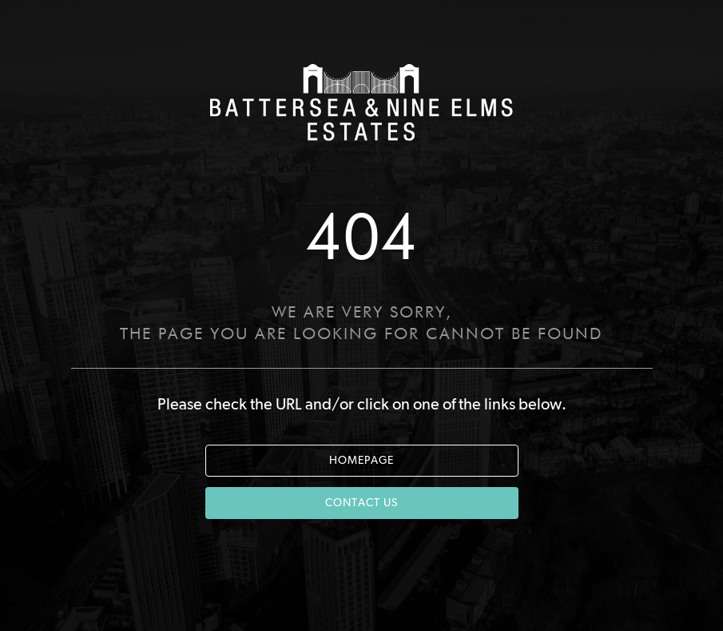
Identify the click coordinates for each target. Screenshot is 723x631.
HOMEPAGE (361, 460)
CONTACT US (361, 503)
